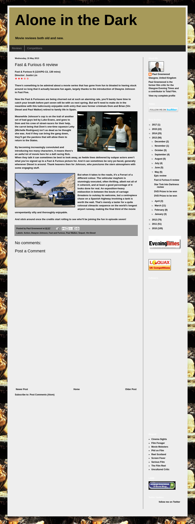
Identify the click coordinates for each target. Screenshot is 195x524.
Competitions (34, 48)
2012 (155, 219)
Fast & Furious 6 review (36, 64)
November (160, 146)
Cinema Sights (159, 439)
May (157, 172)
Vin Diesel (90, 233)
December (160, 141)
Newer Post (22, 389)
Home (77, 389)
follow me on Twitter (169, 502)
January (159, 214)
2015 (155, 129)
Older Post (130, 389)
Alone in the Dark (76, 20)
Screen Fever (158, 458)
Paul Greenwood (161, 74)
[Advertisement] (76, 360)
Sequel (81, 233)
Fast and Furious (57, 233)
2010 (155, 228)
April (157, 201)
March (158, 205)
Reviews (17, 48)
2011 (155, 224)
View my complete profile (162, 95)
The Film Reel (158, 465)
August (159, 159)
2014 (155, 133)
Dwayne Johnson (39, 233)
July (157, 163)
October (159, 150)
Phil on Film (157, 450)
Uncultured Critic (160, 469)
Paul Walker (71, 233)
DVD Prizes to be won (165, 191)
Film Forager (158, 443)
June (157, 167)
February (160, 210)
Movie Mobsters (159, 447)
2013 (155, 137)
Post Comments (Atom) (42, 394)
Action (27, 233)
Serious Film (158, 462)
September (161, 154)
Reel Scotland (158, 454)
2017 (155, 124)
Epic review (160, 175)
